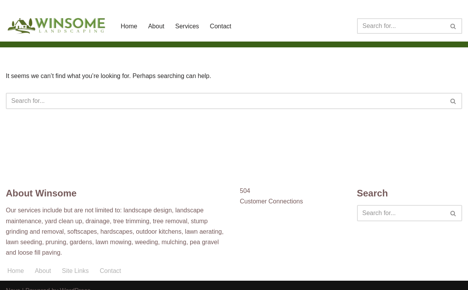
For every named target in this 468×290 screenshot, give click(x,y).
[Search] (401, 26)
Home (129, 26)
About (156, 26)
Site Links (75, 270)
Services (187, 26)
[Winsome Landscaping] (56, 26)
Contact (220, 26)
